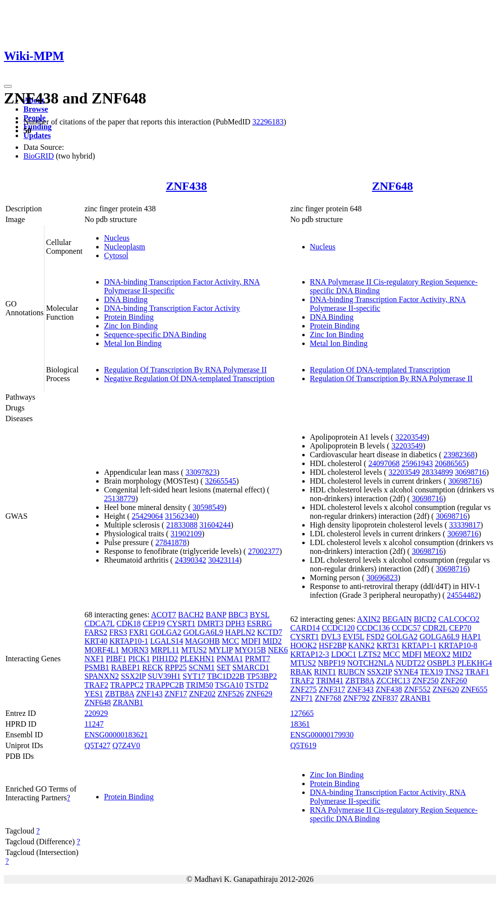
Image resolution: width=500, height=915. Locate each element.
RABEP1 (126, 667)
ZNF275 (304, 689)
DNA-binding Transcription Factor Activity (172, 308)
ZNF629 (259, 694)
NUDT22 (410, 663)
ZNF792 (356, 698)
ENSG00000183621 (116, 735)
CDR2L (435, 628)
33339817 (464, 525)
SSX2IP (133, 676)
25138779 (119, 498)
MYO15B (250, 650)
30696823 (382, 577)
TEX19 (431, 672)
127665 (302, 713)
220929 (96, 713)
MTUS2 (194, 650)
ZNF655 (474, 689)
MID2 (272, 641)
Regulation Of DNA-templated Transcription (380, 370)
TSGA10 (229, 685)
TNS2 (454, 672)
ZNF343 (360, 689)
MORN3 (134, 650)
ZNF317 (332, 689)
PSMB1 (96, 667)
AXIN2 (368, 619)
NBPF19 (331, 663)
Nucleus (116, 238)
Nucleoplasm (124, 247)
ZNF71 (302, 698)
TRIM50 (199, 685)
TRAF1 (477, 672)
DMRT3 (210, 623)
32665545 (220, 481)
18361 (300, 724)
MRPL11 (164, 650)
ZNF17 (176, 694)
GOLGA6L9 (203, 632)
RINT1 (325, 672)
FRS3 (118, 632)
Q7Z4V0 (126, 745)
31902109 (186, 533)
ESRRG (259, 623)
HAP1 (471, 636)
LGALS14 (166, 641)
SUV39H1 (164, 676)
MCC (230, 641)
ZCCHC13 (393, 680)
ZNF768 (328, 698)
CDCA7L (99, 623)
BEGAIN (397, 619)
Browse (35, 109)
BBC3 (238, 614)
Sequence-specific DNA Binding (155, 334)
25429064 (147, 516)
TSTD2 (257, 685)
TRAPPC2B (165, 685)
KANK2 (361, 645)
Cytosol (116, 255)
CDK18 (129, 623)
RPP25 (176, 667)
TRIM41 (329, 680)
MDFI (251, 641)
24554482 (462, 595)
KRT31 (387, 645)
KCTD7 (269, 632)
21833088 (181, 525)
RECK (152, 667)
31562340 (180, 516)
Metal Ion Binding (133, 343)
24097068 (383, 463)
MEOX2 (436, 654)
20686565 (450, 463)
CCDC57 (406, 628)
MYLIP (220, 650)
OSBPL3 (441, 663)
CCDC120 (338, 628)
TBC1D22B (226, 676)
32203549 (411, 437)
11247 (94, 724)
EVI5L (353, 636)
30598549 (208, 507)
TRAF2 (96, 685)
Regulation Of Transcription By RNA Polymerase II (185, 370)
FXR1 (138, 632)
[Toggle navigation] (8, 86)
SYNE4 (406, 672)
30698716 (470, 472)
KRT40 (95, 641)
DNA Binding (125, 299)
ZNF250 (425, 680)
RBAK (301, 672)
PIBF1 (116, 658)
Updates (37, 135)
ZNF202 (202, 694)
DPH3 (235, 623)
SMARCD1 (251, 667)
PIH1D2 (165, 658)
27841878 (171, 542)
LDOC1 (343, 654)
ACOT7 (163, 614)
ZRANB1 (128, 702)
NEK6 (278, 650)
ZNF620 (446, 689)
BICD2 (425, 619)
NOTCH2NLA (370, 663)
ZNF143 (149, 694)
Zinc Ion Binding (131, 326)
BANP (216, 614)
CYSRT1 (181, 623)
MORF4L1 (101, 650)
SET (223, 667)
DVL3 (331, 636)
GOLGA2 (165, 632)
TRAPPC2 (127, 685)
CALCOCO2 (458, 619)
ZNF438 (186, 186)
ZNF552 (417, 689)
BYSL (259, 614)
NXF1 (94, 658)
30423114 (223, 560)
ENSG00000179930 (322, 735)
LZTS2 (369, 654)
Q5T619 (303, 745)
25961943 (417, 463)
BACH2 (191, 614)
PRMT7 (258, 658)
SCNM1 (201, 667)
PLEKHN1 (197, 658)
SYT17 (194, 676)
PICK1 (139, 658)
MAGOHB (202, 641)
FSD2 (375, 636)
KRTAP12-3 (310, 654)
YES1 (93, 694)
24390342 (190, 560)
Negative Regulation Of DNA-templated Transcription (189, 378)
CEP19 (154, 623)
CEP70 (460, 628)
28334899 (437, 472)
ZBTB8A (119, 694)
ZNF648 (392, 186)
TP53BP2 (262, 676)
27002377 (263, 551)
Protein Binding (129, 317)
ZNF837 (385, 698)
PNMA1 (230, 658)
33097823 (201, 472)
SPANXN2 (101, 676)
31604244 (214, 525)
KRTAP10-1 (128, 641)
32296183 (268, 122)
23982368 (459, 454)
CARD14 (305, 628)
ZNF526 (230, 694)
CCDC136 (373, 628)
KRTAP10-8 (458, 645)
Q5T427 (97, 745)
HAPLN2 (240, 632)
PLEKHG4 (474, 663)
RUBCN (351, 672)
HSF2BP (332, 645)
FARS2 (95, 632)
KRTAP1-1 (419, 645)
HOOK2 (304, 645)
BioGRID (38, 156)
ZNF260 (453, 680)
